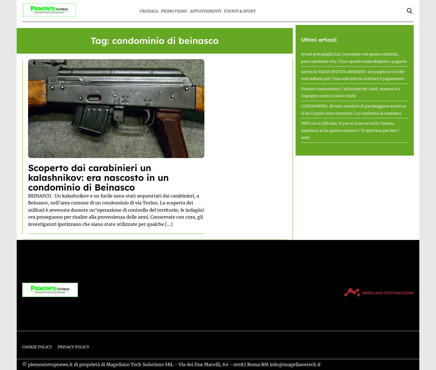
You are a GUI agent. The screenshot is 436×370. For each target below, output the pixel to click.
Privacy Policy (73, 347)
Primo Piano (174, 11)
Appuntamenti (205, 11)
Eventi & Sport (240, 11)
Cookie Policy (37, 347)
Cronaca (149, 11)
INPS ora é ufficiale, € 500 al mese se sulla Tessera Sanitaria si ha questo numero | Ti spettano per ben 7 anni (350, 130)
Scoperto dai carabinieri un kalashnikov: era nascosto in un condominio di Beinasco (98, 177)
